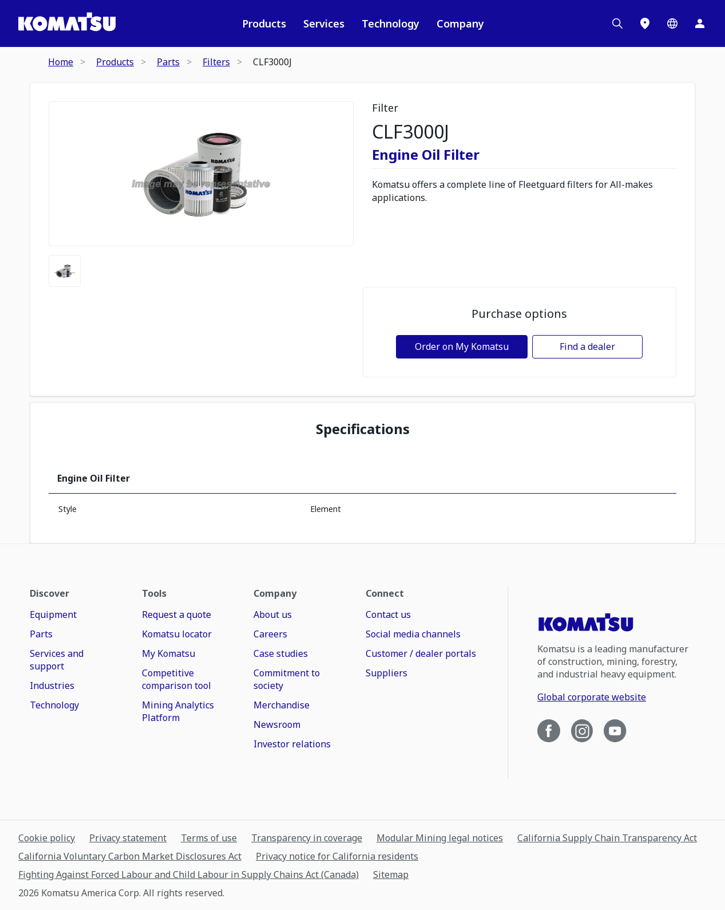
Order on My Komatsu (462, 346)
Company (460, 23)
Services (323, 23)
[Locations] (645, 23)
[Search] (617, 23)
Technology (390, 23)
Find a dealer (587, 346)
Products (264, 23)
